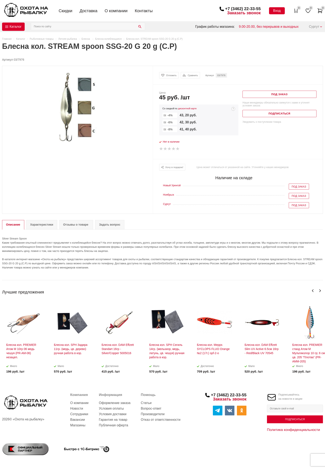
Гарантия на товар (113, 419)
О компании (116, 10)
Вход (277, 10)
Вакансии (77, 419)
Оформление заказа (114, 403)
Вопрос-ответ (151, 408)
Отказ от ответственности (160, 419)
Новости (76, 408)
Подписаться (295, 419)
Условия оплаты (111, 408)
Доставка (88, 10)
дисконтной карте (187, 108)
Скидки (65, 10)
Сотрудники (79, 414)
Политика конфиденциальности (293, 430)
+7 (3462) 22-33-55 (243, 8)
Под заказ (299, 186)
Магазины (77, 425)
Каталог (16, 26)
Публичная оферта (113, 425)
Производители (153, 414)
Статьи (146, 403)
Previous (313, 291)
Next (320, 291)
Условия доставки (112, 414)
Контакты (144, 10)
